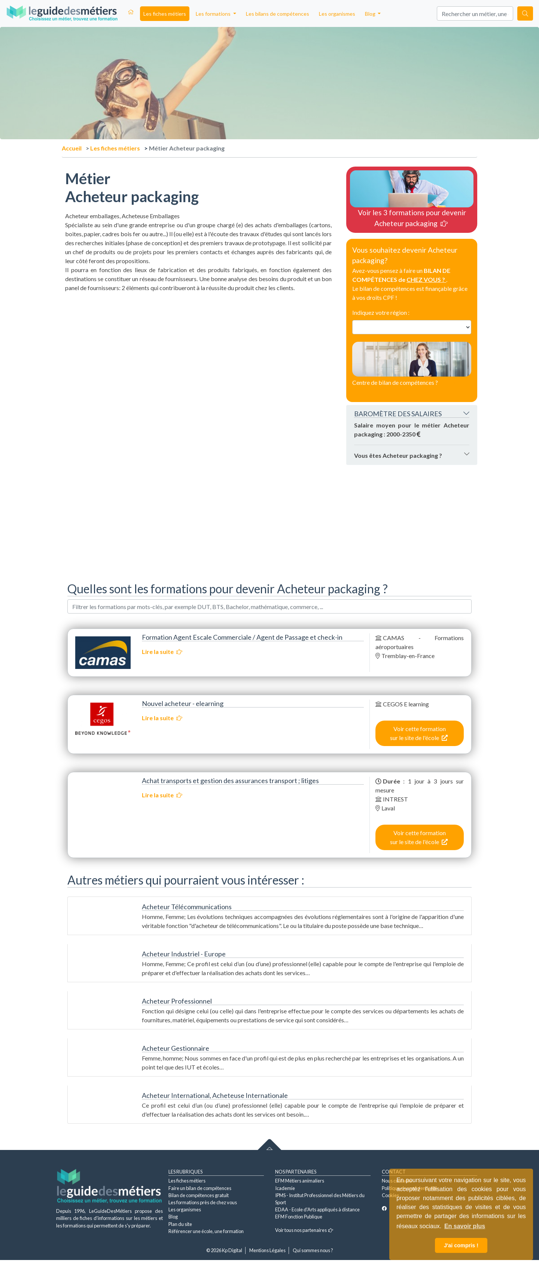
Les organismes (337, 13)
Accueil (72, 148)
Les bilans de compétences (277, 13)
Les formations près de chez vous (202, 1202)
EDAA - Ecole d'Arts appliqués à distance (317, 1209)
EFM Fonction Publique (298, 1217)
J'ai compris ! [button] (461, 1245)
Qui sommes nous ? (313, 1250)
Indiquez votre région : (380, 312)
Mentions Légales (267, 1250)
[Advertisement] (198, 344)
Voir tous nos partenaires (304, 1230)
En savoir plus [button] (464, 1226)
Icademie (285, 1188)
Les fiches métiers (164, 13)
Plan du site (180, 1224)
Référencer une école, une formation (206, 1231)
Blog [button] (371, 13)
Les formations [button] (214, 13)
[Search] (475, 13)
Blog (173, 1217)
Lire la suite (162, 651)
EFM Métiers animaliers (299, 1181)
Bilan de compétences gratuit (198, 1195)
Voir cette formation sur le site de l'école (419, 733)
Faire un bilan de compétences (199, 1188)
